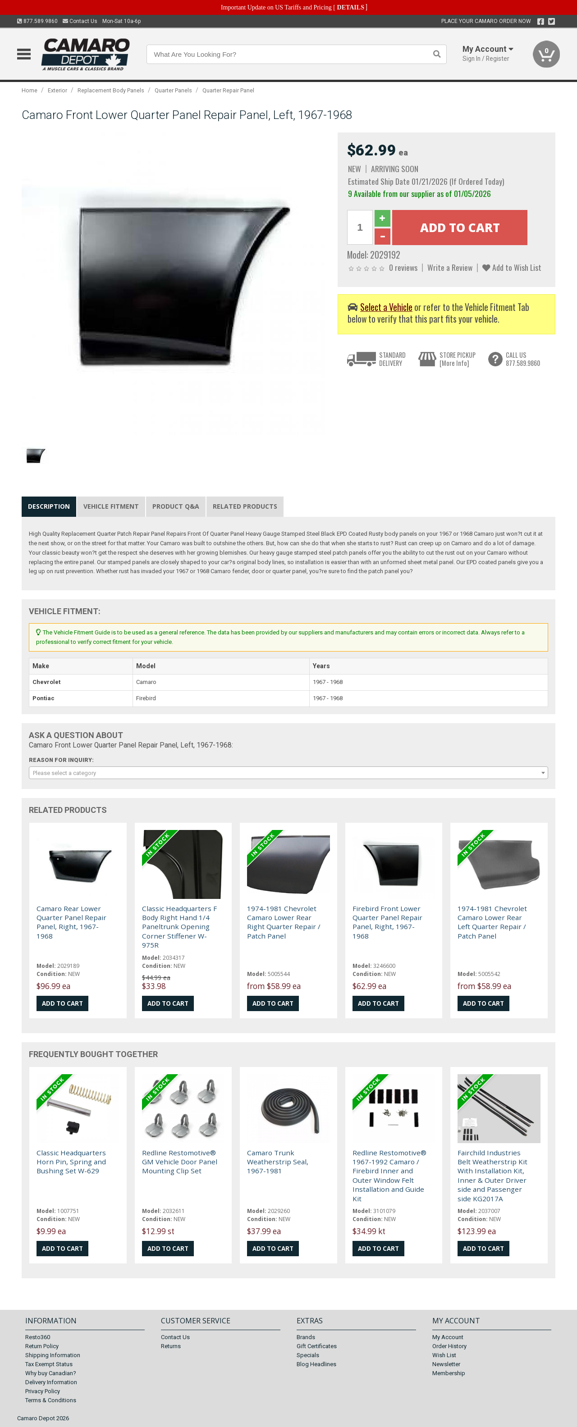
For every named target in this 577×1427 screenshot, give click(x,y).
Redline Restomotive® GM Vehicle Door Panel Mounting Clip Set (179, 1162)
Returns (171, 1346)
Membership (448, 1373)
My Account (447, 1337)
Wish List (444, 1355)
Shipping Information (52, 1355)
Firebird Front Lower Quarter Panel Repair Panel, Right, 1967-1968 (387, 922)
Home (29, 90)
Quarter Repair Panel (228, 90)
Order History (449, 1346)
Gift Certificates (317, 1346)
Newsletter (446, 1364)
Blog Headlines (316, 1364)
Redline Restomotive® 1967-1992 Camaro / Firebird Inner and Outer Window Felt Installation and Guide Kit (389, 1175)
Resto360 (37, 1337)
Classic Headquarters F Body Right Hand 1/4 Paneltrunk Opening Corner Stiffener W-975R (179, 927)
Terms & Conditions (50, 1400)
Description (49, 506)
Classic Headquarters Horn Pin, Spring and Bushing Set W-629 (71, 1162)
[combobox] (288, 772)
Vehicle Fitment (111, 506)
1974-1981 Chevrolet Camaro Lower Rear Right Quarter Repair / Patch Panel (284, 922)
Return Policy (42, 1346)
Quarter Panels (173, 90)
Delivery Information (51, 1382)
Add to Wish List (511, 267)
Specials (308, 1355)
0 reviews (403, 267)
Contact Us (80, 21)
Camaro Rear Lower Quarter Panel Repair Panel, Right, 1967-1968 (71, 922)
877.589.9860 (37, 21)
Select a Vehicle (386, 307)
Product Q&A (175, 506)
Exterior (57, 90)
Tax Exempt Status (49, 1364)
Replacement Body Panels (111, 90)
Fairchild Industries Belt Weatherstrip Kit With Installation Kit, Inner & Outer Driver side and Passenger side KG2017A (492, 1175)
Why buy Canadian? (50, 1373)
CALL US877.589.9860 (523, 359)
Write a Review (449, 267)
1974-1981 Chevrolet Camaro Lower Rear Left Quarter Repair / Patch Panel (492, 922)
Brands (306, 1337)
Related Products (245, 506)
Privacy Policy (42, 1391)
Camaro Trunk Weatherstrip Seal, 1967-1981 (277, 1162)
